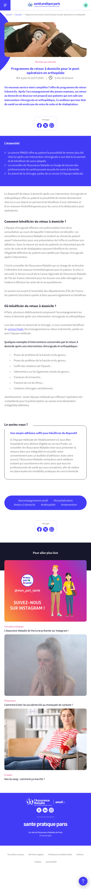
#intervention (69, 504)
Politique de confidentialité (60, 854)
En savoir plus (45, 835)
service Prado (16, 329)
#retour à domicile (24, 504)
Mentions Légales (36, 854)
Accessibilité (51, 862)
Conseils (18, 14)
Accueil (9, 14)
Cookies (37, 862)
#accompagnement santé (33, 500)
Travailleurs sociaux (15, 854)
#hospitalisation (63, 500)
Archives (80, 854)
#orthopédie (48, 504)
